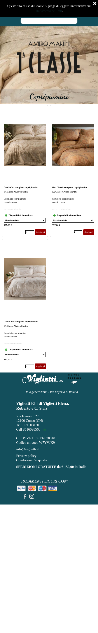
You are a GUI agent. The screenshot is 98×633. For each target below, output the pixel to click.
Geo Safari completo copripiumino (21, 187)
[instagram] (32, 496)
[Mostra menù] (78, 7)
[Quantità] (29, 232)
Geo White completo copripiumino (21, 321)
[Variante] (25, 220)
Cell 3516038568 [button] (28, 429)
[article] (25, 171)
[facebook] (25, 496)
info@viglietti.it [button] (27, 449)
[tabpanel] (49, 57)
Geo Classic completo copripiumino (69, 187)
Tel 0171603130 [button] (27, 425)
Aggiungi (40, 232)
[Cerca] (49, 21)
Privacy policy (26, 456)
